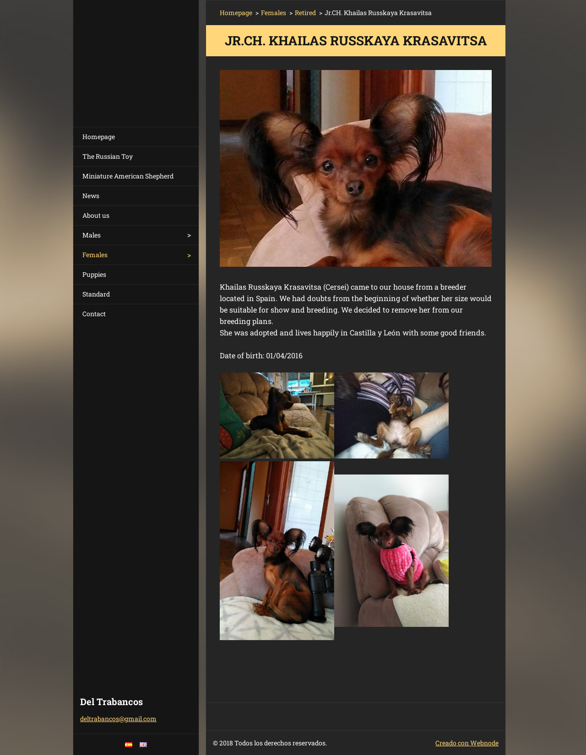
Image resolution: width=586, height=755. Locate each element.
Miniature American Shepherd (128, 176)
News (90, 195)
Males (91, 235)
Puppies (94, 274)
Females (95, 254)
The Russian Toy (107, 156)
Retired (305, 12)
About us (95, 215)
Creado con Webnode (467, 743)
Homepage (98, 136)
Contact (94, 313)
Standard (96, 294)
